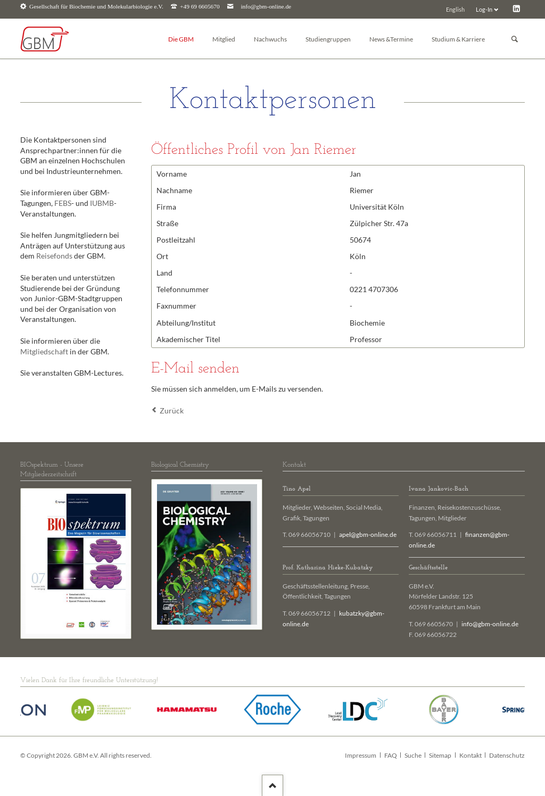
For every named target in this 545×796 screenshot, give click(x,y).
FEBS (62, 203)
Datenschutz (507, 755)
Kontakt (470, 755)
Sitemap (440, 755)
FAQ (390, 755)
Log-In (484, 9)
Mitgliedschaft (44, 351)
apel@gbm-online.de (368, 534)
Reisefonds (54, 255)
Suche (413, 755)
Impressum (360, 755)
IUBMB (102, 203)
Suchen (515, 39)
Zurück (172, 410)
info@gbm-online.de (266, 7)
